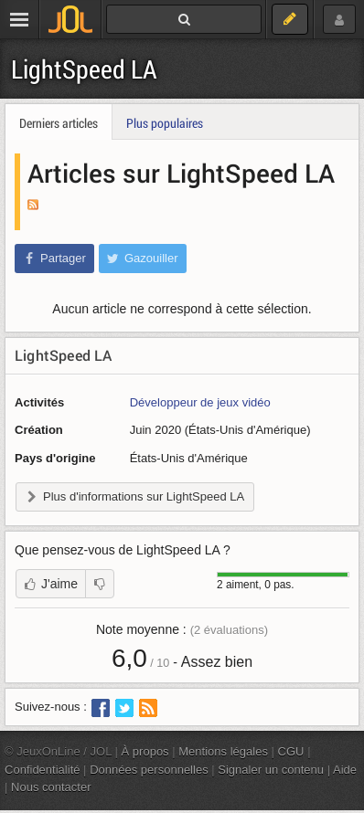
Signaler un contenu (271, 769)
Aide (345, 769)
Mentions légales (223, 751)
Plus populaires (164, 123)
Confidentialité (42, 769)
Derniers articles (58, 123)
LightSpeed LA (84, 69)
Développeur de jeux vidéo (200, 402)
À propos (145, 751)
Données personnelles (149, 769)
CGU (291, 751)
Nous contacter (51, 787)
